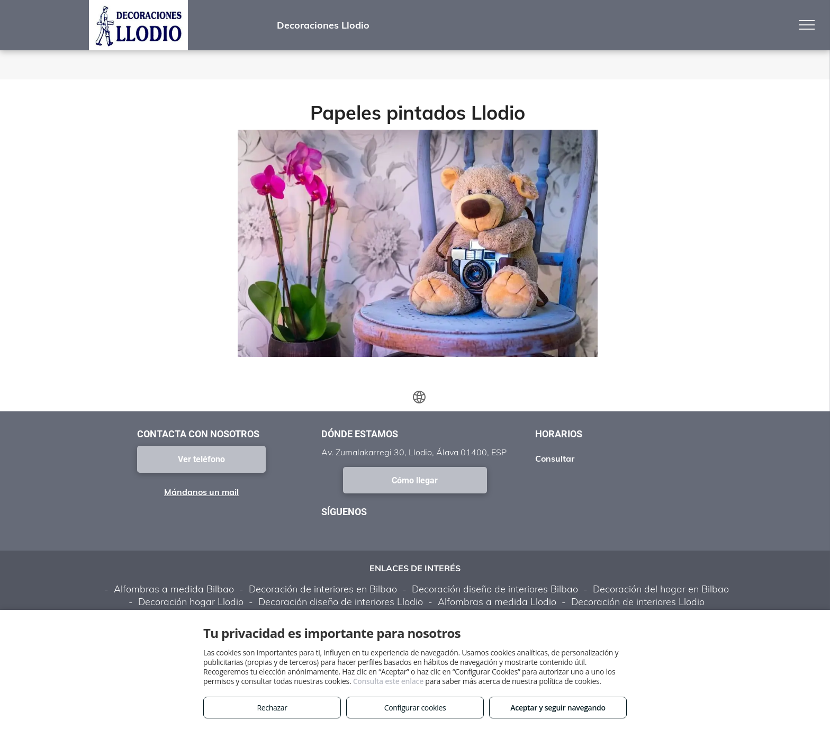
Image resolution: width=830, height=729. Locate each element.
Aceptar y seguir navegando (557, 708)
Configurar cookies (415, 708)
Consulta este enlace (388, 681)
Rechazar (272, 708)
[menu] (806, 25)
